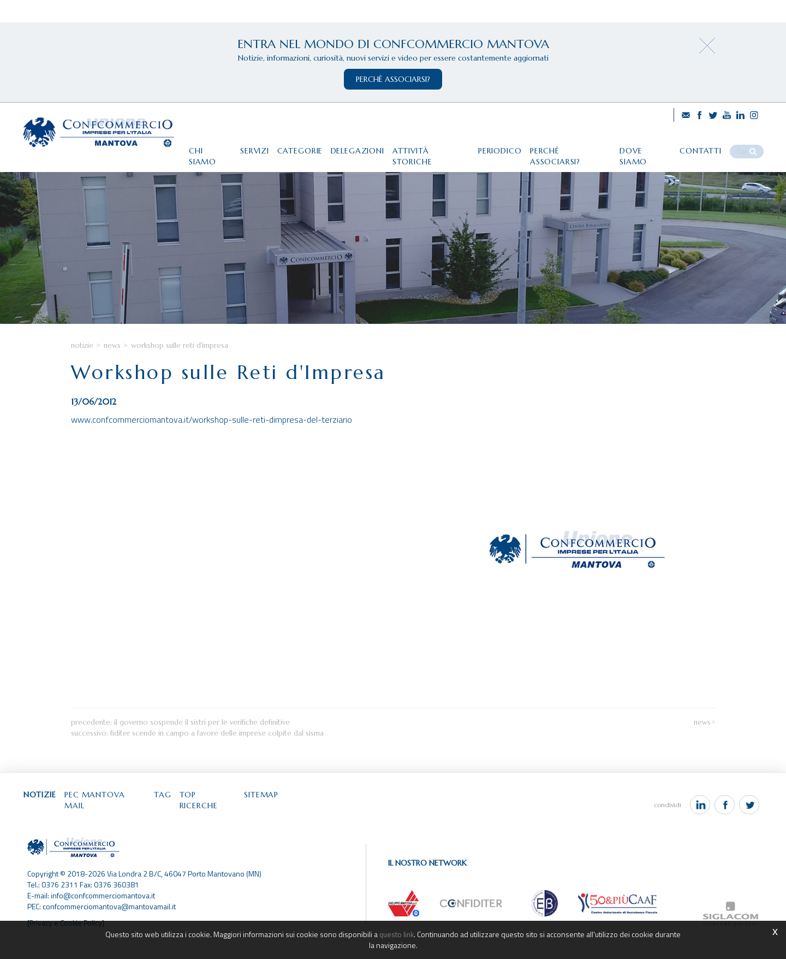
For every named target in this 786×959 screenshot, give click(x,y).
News (112, 369)
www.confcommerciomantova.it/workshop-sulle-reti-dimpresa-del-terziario (211, 444)
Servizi (240, 146)
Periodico (498, 146)
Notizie (82, 369)
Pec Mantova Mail (112, 820)
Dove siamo (650, 146)
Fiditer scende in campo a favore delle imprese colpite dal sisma (217, 757)
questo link (397, 934)
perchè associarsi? (393, 79)
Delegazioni (349, 146)
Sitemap (278, 820)
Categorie (289, 146)
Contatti (709, 146)
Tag (173, 820)
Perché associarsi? (572, 146)
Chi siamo (193, 146)
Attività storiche (426, 146)
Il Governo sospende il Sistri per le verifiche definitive (202, 746)
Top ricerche (221, 820)
